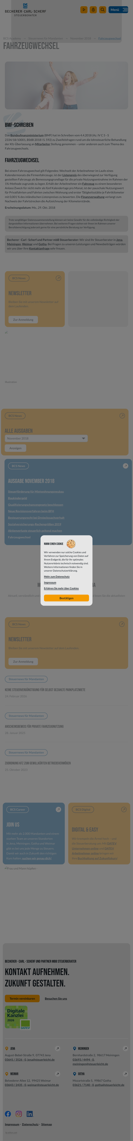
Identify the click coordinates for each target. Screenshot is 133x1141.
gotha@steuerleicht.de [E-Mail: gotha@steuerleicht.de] (109, 1085)
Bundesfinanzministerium (27, 135)
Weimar (27, 244)
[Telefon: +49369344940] (83, 1059)
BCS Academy (14, 38)
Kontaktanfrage (39, 248)
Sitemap (46, 1124)
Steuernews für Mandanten (47, 38)
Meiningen (14, 244)
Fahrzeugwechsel (111, 38)
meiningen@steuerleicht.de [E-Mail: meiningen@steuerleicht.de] (90, 1064)
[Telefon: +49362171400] (83, 1085)
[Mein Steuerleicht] (93, 10)
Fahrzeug (88, 183)
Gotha (42, 244)
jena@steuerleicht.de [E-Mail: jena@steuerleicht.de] (41, 1059)
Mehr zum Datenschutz (57, 576)
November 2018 (82, 38)
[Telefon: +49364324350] (15, 1085)
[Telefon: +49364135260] (15, 1059)
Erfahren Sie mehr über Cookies (61, 588)
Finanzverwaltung (92, 197)
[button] (102, 10)
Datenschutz (30, 1124)
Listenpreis (69, 175)
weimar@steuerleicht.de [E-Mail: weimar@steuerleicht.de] (43, 1085)
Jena (119, 240)
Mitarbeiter (42, 144)
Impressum (12, 1124)
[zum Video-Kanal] (83, 10)
